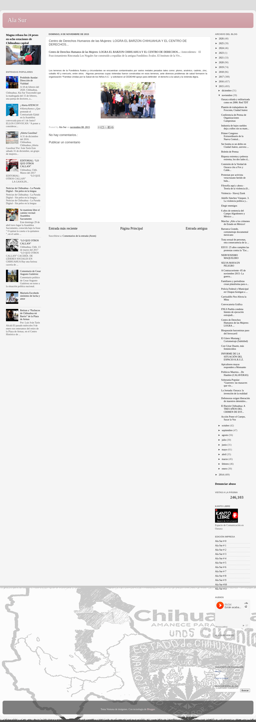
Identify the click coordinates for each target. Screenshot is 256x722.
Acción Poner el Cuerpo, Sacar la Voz (233, 418)
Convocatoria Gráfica (231, 304)
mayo (225, 449)
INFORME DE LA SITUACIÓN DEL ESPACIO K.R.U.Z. (232, 356)
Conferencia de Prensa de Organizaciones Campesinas (233, 117)
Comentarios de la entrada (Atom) (79, 235)
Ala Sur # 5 (220, 562)
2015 (221, 86)
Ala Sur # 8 (220, 575)
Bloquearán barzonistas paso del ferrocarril (235, 332)
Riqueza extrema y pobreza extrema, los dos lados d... (235, 158)
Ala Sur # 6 (220, 567)
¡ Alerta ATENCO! (29, 105)
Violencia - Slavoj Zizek (233, 193)
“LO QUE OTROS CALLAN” (29, 242)
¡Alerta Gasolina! (28, 133)
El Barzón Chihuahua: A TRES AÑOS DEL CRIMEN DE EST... (233, 409)
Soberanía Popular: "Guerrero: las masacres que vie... (234, 382)
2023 (221, 52)
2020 (221, 62)
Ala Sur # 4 (220, 558)
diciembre (227, 90)
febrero (226, 463)
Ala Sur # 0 (220, 541)
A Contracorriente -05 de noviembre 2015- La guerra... (233, 273)
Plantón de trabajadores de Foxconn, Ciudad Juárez (234, 108)
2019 (221, 67)
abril (224, 454)
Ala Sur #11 (221, 588)
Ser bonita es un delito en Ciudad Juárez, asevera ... (235, 145)
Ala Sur (17, 20)
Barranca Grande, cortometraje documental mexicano (234, 231)
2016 (221, 81)
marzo (225, 459)
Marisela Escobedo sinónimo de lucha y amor (30, 296)
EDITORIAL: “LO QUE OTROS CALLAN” (29, 163)
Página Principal (131, 228)
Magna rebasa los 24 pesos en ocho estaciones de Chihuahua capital (22, 39)
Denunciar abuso (225, 483)
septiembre (227, 430)
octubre (226, 425)
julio (224, 439)
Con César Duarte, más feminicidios (232, 347)
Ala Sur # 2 (220, 549)
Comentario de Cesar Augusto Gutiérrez (30, 272)
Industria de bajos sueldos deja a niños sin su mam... (235, 127)
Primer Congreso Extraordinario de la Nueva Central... (232, 136)
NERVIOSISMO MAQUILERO (229, 256)
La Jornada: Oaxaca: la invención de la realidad (234, 392)
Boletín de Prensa (230, 151)
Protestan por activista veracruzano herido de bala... (233, 177)
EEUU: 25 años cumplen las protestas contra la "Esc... (235, 249)
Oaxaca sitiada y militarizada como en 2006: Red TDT (235, 101)
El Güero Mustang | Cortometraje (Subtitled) (234, 340)
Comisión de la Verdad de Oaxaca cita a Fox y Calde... (233, 167)
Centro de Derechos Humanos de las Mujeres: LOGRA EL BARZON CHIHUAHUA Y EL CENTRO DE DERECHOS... (114, 51)
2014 (221, 474)
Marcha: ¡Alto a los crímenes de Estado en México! (235, 222)
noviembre (227, 95)
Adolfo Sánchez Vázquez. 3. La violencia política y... (235, 199)
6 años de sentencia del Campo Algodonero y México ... (233, 213)
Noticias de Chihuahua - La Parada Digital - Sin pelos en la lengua (23, 189)
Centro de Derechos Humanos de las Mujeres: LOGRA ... (235, 322)
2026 (221, 38)
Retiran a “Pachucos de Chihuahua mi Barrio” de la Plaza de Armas (30, 315)
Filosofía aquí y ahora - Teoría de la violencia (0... (235, 187)
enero (225, 468)
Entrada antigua (196, 228)
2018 (221, 72)
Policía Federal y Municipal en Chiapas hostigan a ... (234, 290)
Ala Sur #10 (221, 584)
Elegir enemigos (229, 205)
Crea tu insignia (221, 678)
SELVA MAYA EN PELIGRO (230, 264)
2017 (221, 76)
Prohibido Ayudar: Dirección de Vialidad (29, 80)
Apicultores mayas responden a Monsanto (233, 366)
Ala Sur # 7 (220, 571)
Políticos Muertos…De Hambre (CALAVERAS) (234, 373)
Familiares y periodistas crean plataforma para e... (235, 282)
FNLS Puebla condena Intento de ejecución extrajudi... (232, 312)
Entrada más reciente (63, 228)
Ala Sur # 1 (220, 545)
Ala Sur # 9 (220, 580)
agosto (225, 435)
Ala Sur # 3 (220, 554)
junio (224, 444)
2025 (221, 43)
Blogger (151, 709)
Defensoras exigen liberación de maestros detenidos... (235, 399)
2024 (221, 48)
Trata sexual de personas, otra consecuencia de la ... (235, 241)
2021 (221, 57)
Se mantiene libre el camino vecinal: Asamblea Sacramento (30, 214)
